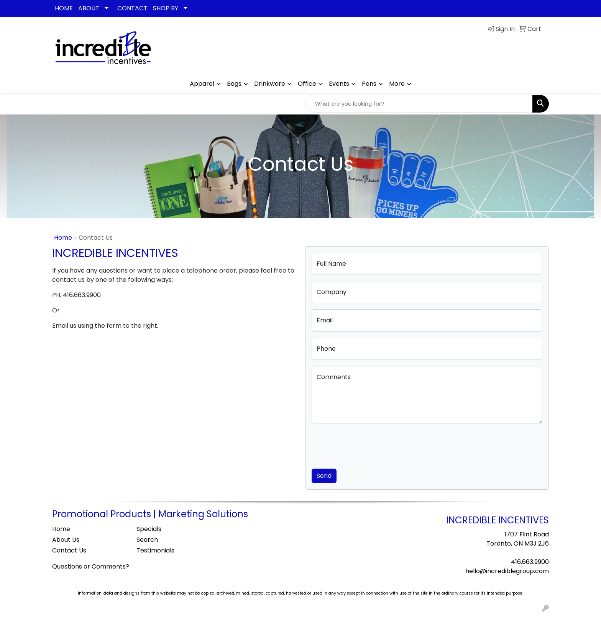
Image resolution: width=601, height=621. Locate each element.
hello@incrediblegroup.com (507, 571)
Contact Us (69, 550)
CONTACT (132, 8)
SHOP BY (165, 8)
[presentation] (370, 444)
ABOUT (88, 8)
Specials (148, 529)
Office (307, 83)
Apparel (202, 83)
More (397, 83)
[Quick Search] (419, 104)
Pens (369, 83)
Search (147, 539)
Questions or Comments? (90, 566)
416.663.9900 (530, 561)
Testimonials (155, 550)
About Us (65, 539)
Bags (234, 83)
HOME (64, 8)
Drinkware (269, 83)
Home (63, 237)
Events (339, 83)
